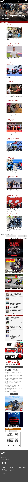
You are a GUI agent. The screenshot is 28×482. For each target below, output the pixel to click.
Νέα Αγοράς (12, 470)
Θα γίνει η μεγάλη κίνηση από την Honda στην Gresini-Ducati (13, 152)
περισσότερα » (19, 340)
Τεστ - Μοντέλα (13, 469)
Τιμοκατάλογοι (13, 472)
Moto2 (11, 430)
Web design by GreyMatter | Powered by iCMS (20, 480)
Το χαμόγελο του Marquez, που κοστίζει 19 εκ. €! (13, 58)
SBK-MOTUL (4, 470)
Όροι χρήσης (3, 457)
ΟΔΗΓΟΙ (3, 475)
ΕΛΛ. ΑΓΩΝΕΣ (4, 472)
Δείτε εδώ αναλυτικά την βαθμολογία (13, 445)
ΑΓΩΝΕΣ (3, 467)
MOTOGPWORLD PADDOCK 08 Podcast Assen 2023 (13, 209)
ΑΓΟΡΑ (11, 467)
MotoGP (17, 44)
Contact (2, 455)
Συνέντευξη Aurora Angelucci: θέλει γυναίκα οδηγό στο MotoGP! (14, 114)
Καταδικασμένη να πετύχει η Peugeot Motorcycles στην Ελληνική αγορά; (14, 190)
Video (8, 196)
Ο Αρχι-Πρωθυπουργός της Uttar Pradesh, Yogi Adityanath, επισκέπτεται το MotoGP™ (13, 134)
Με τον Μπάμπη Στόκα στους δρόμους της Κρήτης (12, 171)
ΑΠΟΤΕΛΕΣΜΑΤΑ (22, 467)
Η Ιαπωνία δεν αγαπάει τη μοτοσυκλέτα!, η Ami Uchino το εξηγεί (14, 95)
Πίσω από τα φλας (10, 25)
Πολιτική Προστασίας (5, 459)
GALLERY (3, 473)
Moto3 (15, 430)
